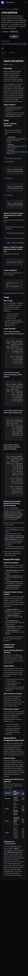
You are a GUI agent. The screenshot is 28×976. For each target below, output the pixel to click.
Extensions (8, 9)
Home (2, 9)
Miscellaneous (14, 31)
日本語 (11, 64)
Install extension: (5, 41)
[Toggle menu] (25, 2)
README (3, 52)
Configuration (12, 52)
